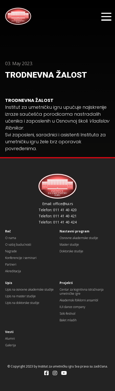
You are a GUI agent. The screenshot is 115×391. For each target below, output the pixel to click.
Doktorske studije (71, 251)
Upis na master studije (20, 296)
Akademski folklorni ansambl (79, 300)
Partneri (10, 264)
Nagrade (11, 251)
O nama (10, 238)
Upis (8, 283)
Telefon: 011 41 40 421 (58, 216)
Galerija (10, 345)
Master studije (69, 244)
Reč (8, 231)
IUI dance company (72, 307)
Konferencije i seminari (21, 258)
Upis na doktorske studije (22, 303)
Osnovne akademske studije (79, 238)
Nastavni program (74, 231)
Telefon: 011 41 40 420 (58, 210)
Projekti (66, 283)
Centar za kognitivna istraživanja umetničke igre (81, 291)
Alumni (10, 338)
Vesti (9, 332)
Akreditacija (13, 271)
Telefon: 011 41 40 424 (58, 222)
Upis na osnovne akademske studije (29, 289)
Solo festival (67, 313)
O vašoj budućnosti (18, 244)
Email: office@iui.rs (57, 204)
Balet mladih (68, 320)
